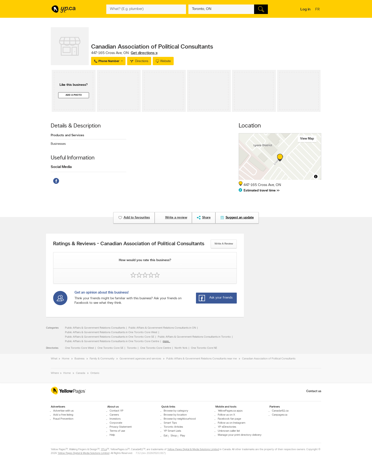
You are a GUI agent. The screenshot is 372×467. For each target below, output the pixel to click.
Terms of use (117, 431)
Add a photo (73, 95)
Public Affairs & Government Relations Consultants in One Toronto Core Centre (112, 341)
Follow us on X (226, 414)
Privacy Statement (121, 427)
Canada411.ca (280, 410)
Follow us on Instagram (231, 423)
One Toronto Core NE (204, 348)
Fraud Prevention (63, 418)
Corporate (116, 423)
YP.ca (104, 449)
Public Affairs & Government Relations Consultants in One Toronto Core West (111, 332)
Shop (174, 435)
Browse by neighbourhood (180, 418)
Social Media (61, 167)
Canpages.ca (279, 414)
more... (166, 341)
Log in (305, 9)
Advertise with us (63, 410)
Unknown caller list (229, 431)
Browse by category (176, 410)
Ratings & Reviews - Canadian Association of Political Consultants (128, 244)
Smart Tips (170, 423)
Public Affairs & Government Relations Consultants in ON (162, 327)
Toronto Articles (173, 427)
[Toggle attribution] (316, 176)
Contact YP (116, 410)
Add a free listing (63, 414)
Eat (165, 435)
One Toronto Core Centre (155, 348)
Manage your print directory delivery (239, 435)
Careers (114, 414)
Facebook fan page (229, 418)
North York (181, 348)
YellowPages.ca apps (230, 410)
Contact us (313, 391)
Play (182, 435)
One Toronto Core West (79, 348)
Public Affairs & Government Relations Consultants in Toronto (194, 337)
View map (307, 138)
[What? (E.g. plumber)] (146, 9)
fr (318, 10)
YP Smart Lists (172, 431)
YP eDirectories (227, 427)
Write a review (223, 243)
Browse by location (175, 414)
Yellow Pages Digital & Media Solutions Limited (193, 449)
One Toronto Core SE (110, 348)
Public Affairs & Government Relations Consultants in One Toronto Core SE (109, 337)
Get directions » (144, 53)
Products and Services (67, 135)
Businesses (58, 144)
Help (112, 435)
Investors (115, 418)
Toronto (132, 348)
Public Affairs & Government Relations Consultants (95, 327)
